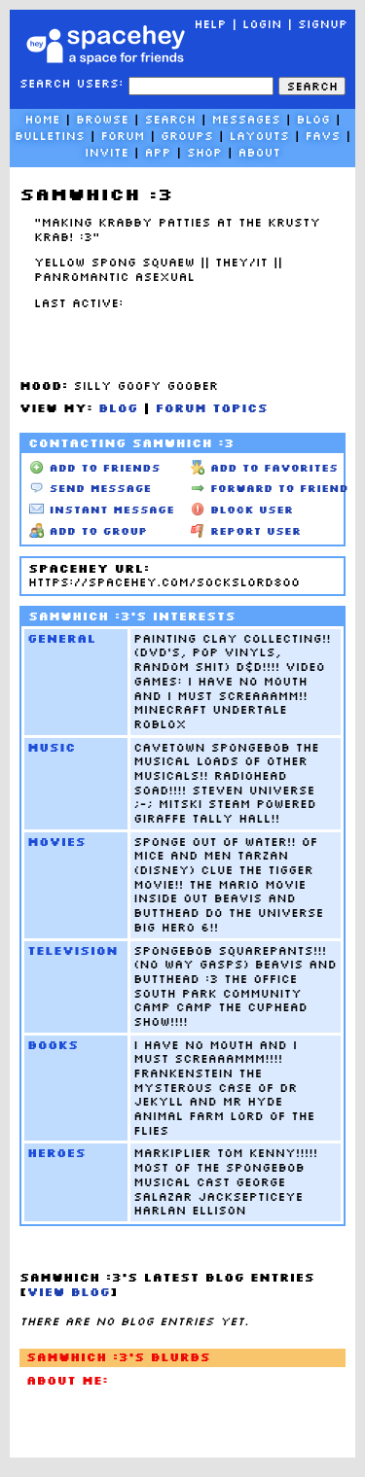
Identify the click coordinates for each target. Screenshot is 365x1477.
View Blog (69, 1291)
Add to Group (88, 531)
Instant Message (101, 509)
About (259, 152)
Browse (102, 119)
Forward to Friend (269, 488)
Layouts (260, 135)
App (157, 152)
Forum (122, 135)
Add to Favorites (265, 468)
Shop (204, 152)
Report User (246, 531)
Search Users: (71, 83)
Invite (106, 152)
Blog (314, 119)
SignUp (322, 24)
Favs (323, 135)
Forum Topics (212, 408)
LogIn (262, 24)
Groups (187, 135)
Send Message (90, 488)
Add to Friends (95, 468)
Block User (242, 509)
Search (312, 86)
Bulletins (50, 135)
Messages (246, 119)
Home (41, 119)
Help (210, 24)
